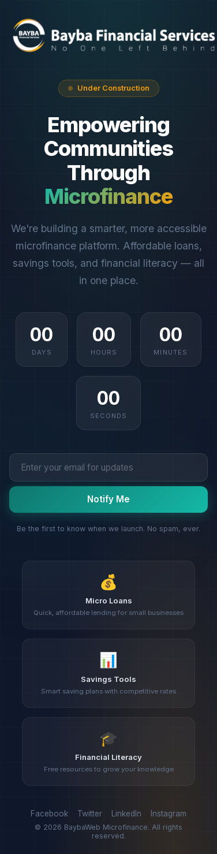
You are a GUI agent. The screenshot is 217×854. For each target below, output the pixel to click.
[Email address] (108, 467)
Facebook (49, 813)
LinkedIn (126, 813)
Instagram (168, 813)
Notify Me (108, 499)
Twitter (89, 813)
